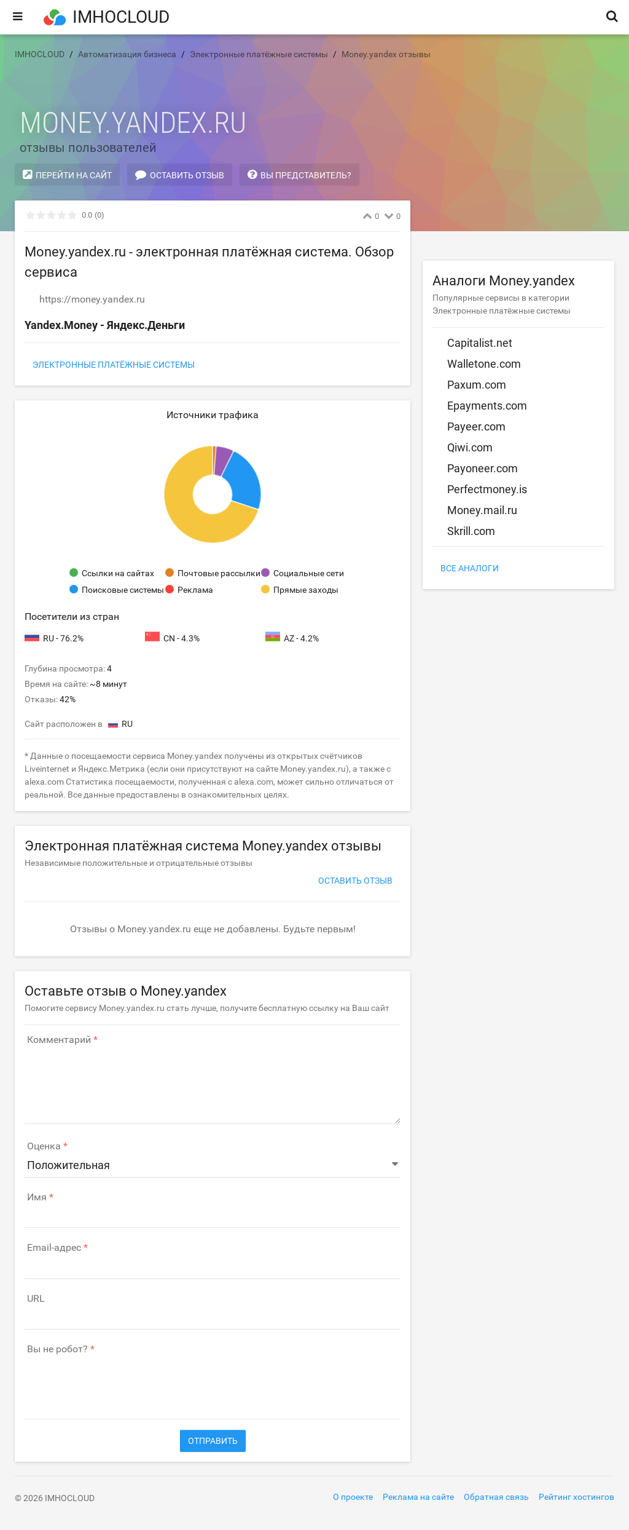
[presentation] (118, 1381)
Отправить (213, 1441)
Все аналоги (469, 568)
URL (36, 1299)
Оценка (44, 1146)
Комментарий (59, 1040)
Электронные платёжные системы (114, 365)
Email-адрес (54, 1248)
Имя (37, 1197)
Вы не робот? (57, 1349)
